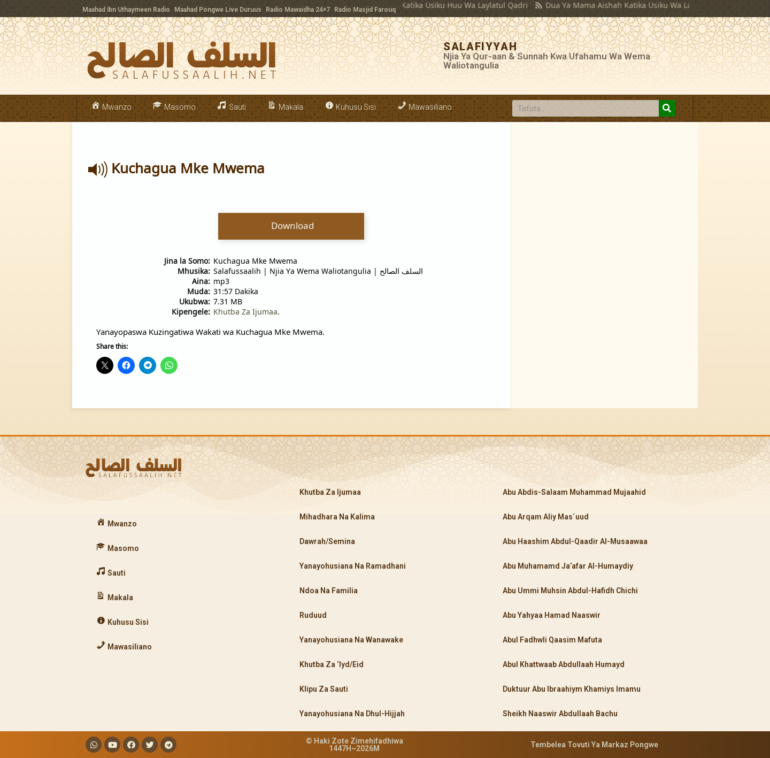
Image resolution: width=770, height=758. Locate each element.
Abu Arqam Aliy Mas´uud (546, 516)
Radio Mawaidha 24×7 (298, 9)
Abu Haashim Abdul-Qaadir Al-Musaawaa (575, 541)
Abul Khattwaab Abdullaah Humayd (564, 664)
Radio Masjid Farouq (365, 9)
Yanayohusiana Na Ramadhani (352, 566)
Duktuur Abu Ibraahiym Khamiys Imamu (572, 689)
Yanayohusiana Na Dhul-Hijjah (352, 713)
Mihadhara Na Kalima (337, 516)
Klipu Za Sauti (323, 689)
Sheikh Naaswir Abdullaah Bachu (560, 713)
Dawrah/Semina (327, 541)
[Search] (667, 108)
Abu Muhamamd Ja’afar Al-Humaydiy (568, 566)
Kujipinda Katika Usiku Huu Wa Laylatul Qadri (426, 5)
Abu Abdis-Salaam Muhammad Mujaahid (574, 492)
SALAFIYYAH (480, 46)
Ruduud (313, 615)
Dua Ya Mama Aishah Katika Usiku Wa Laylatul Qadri (620, 5)
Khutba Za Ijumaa (245, 312)
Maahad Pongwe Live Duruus (217, 9)
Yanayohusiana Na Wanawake (351, 640)
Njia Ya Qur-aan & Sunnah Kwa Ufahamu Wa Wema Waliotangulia (546, 61)
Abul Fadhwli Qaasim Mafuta (552, 640)
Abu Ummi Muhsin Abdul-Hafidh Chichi (570, 590)
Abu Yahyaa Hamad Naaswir (551, 615)
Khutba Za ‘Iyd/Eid (331, 664)
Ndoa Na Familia (328, 590)
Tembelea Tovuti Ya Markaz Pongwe (594, 744)
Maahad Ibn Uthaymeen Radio (126, 9)
